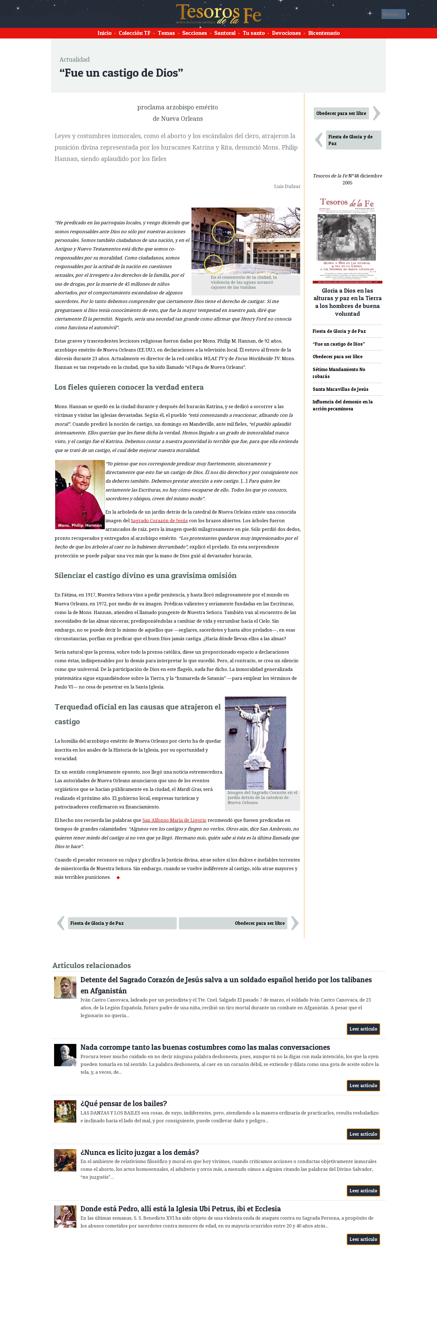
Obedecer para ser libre (260, 923)
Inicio (104, 33)
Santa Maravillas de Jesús (340, 389)
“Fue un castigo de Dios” (339, 344)
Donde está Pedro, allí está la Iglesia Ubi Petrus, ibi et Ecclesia (181, 1208)
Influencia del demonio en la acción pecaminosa (343, 405)
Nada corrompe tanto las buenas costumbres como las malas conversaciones (205, 1047)
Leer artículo (363, 1029)
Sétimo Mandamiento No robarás (339, 373)
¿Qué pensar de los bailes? (124, 1103)
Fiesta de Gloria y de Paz (97, 923)
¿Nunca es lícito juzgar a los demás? (140, 1152)
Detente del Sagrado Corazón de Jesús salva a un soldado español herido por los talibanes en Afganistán (226, 985)
